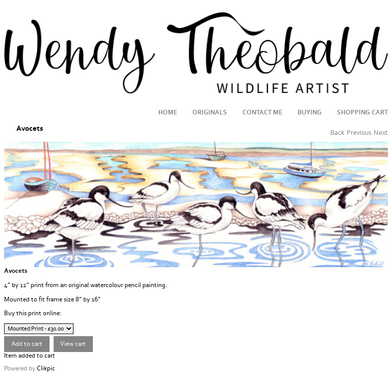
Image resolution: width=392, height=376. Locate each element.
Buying (310, 112)
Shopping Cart (362, 112)
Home (167, 112)
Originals (209, 112)
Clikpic (46, 368)
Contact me (262, 112)
